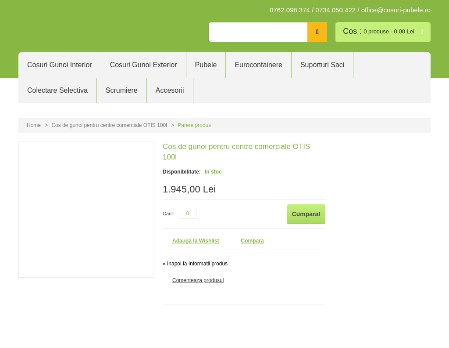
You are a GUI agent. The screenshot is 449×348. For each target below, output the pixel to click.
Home (34, 125)
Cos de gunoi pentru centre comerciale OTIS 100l (109, 125)
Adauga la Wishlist (195, 241)
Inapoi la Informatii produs (195, 264)
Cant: (168, 213)
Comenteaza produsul (198, 280)
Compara (252, 241)
